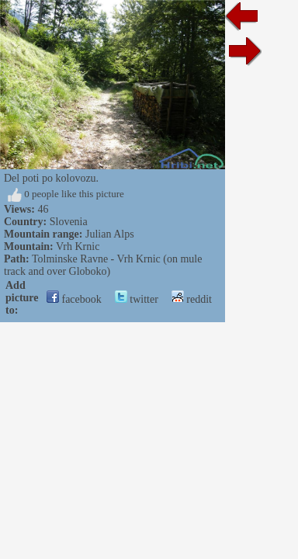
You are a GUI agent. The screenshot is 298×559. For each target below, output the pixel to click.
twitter (136, 299)
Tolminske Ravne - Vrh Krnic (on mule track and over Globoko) (103, 265)
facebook (74, 299)
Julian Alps (109, 234)
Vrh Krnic (77, 246)
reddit (192, 299)
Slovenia (69, 221)
